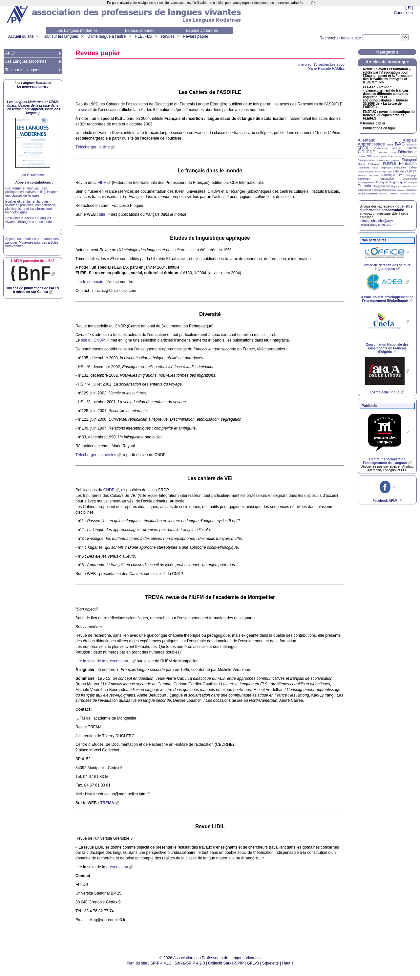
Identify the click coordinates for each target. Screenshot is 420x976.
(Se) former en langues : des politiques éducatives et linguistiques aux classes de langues (31, 192)
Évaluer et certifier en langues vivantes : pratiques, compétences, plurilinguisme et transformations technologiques (30, 207)
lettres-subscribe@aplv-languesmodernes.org (377, 222)
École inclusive (394, 156)
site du (93, 340)
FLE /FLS (143, 36)
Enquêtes (413, 156)
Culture (392, 153)
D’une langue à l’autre (106, 36)
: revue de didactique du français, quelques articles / (389, 115)
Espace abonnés (139, 30)
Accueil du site (20, 36)
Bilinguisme (412, 145)
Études (361, 164)
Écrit (404, 156)
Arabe (390, 145)
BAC (400, 143)
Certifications (381, 148)
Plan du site (137, 963)
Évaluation (374, 164)
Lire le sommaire (90, 281)
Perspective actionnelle (397, 178)
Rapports (396, 186)
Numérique (387, 175)
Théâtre (392, 193)
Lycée (412, 171)
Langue (361, 172)
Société (361, 193)
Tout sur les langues (60, 36)
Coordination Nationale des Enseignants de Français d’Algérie (387, 348)
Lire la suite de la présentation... (103, 661)
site (84, 109)
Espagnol (409, 160)
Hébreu (375, 168)
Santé (404, 187)
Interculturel (400, 167)
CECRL (363, 148)
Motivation (373, 175)
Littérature (400, 171)
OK (313, 3)
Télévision (383, 194)
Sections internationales (384, 190)
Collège (366, 151)
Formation (408, 163)
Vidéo (412, 194)
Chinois (397, 148)
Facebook (384, 500)
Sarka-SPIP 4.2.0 (190, 963)
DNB (369, 156)
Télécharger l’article (92, 147)
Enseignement (366, 160)
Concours (383, 152)
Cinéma (412, 148)
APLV (10, 53)
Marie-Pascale (326, 68)
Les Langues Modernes (76, 30)
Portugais (413, 183)
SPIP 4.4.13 (160, 963)
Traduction (403, 193)
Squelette (270, 963)
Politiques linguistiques (391, 182)
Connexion (403, 13)
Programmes (381, 186)
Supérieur (372, 193)
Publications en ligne (379, 128)
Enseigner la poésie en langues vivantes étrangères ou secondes (29, 220)
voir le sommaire (33, 175)
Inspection (386, 167)
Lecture (369, 171)
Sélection (401, 190)
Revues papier (195, 36)
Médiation (362, 175)
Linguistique (387, 172)
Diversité (361, 156)
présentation (117, 867)
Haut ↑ (288, 963)
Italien (413, 167)
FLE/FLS (389, 164)
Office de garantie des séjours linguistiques (387, 267)
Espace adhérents (202, 30)
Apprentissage (371, 144)
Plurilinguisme (366, 182)
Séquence (411, 190)
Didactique (407, 152)
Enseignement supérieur (388, 160)
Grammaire (363, 167)
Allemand (366, 140)
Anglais (410, 140)
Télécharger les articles (95, 455)
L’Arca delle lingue (384, 392)
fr (409, 7)
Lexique (377, 172)
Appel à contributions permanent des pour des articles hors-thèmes (32, 242)
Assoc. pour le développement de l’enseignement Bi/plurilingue (387, 298)
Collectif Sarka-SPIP (226, 963)
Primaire (365, 186)
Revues (168, 36)
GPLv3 (253, 963)
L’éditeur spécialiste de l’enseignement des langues (385, 461)
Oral (400, 175)
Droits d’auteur (379, 156)
